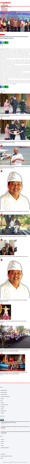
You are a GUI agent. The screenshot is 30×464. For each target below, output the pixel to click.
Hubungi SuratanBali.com (5, 19)
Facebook (2, 439)
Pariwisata (3, 14)
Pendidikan (3, 16)
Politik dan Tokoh (4, 17)
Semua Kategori (4, 9)
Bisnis (2, 34)
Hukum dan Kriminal (4, 11)
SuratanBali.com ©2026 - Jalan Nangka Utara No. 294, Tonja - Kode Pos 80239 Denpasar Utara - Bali (15, 462)
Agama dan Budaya (4, 390)
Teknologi (3, 18)
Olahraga (2, 398)
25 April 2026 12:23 (3, 433)
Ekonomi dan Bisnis (4, 10)
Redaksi (2, 458)
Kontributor (11, 19)
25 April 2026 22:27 (3, 423)
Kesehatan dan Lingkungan (6, 6)
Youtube (2, 445)
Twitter (2, 443)
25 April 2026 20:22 (3, 428)
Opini (2, 13)
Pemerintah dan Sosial (5, 15)
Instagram (2, 441)
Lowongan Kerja (16, 19)
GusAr (2, 44)
